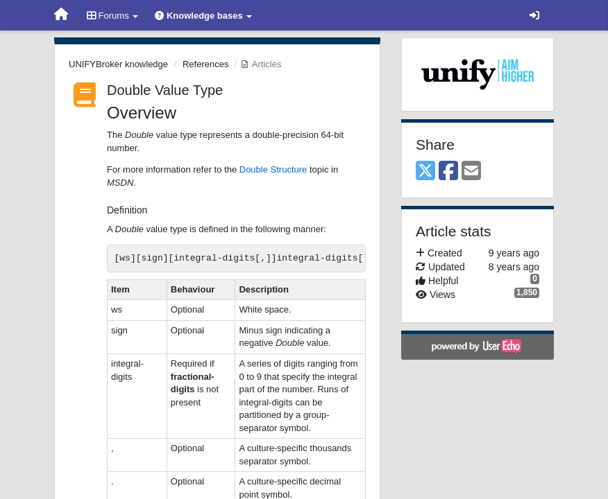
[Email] (471, 171)
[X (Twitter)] (425, 171)
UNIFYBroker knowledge (118, 64)
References (205, 64)
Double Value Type (165, 90)
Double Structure (273, 169)
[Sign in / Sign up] (534, 15)
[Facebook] (448, 171)
